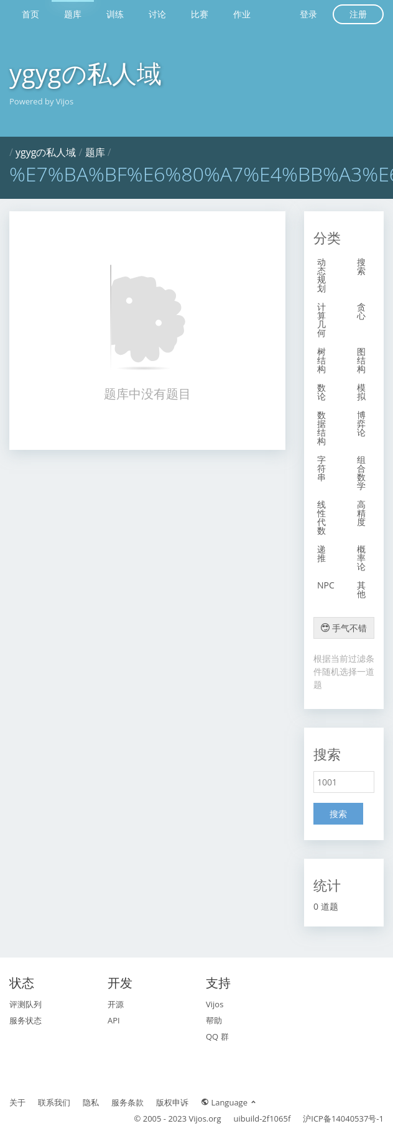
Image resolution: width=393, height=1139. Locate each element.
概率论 (361, 557)
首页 (30, 14)
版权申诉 (172, 1102)
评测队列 (25, 1004)
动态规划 (321, 275)
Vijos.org (205, 1118)
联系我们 (54, 1102)
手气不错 (344, 628)
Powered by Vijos (41, 101)
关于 (17, 1102)
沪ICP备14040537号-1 (343, 1118)
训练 (115, 14)
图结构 (361, 360)
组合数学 (361, 473)
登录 (308, 14)
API (114, 1020)
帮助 (214, 1020)
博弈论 (361, 423)
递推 (321, 553)
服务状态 (25, 1020)
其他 (361, 589)
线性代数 (321, 517)
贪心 (361, 311)
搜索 (361, 266)
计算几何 (321, 320)
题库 (72, 14)
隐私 (91, 1102)
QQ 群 (217, 1036)
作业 (242, 14)
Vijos (214, 1004)
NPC (326, 585)
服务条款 (127, 1102)
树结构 (321, 360)
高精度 (361, 513)
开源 (116, 1004)
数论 (321, 392)
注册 (358, 14)
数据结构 (321, 428)
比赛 (199, 14)
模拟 (361, 392)
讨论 (157, 14)
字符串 (321, 468)
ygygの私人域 (85, 73)
